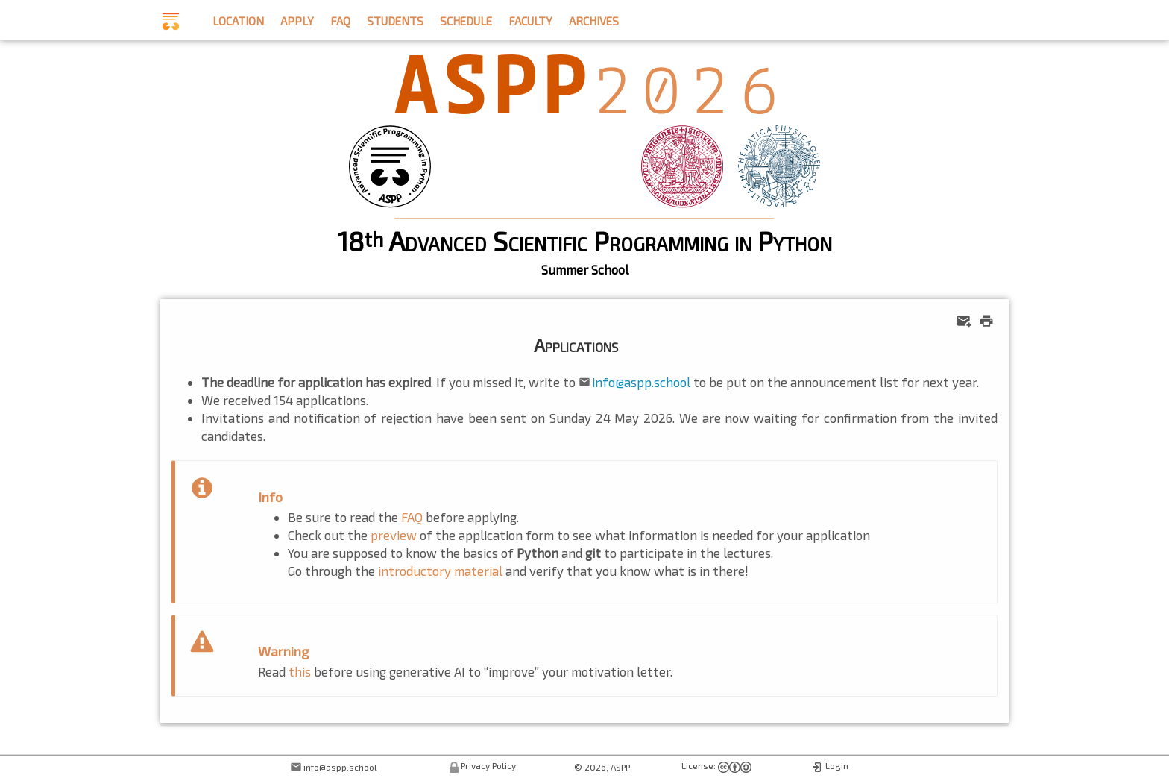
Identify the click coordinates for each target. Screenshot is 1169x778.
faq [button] (340, 18)
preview (394, 534)
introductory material (440, 570)
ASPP (620, 767)
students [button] (395, 18)
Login (836, 765)
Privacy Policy (488, 765)
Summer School (584, 269)
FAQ (412, 516)
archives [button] (594, 18)
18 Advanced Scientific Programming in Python (585, 241)
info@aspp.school (641, 381)
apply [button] (297, 18)
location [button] (238, 18)
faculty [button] (530, 18)
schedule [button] (466, 18)
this (300, 671)
